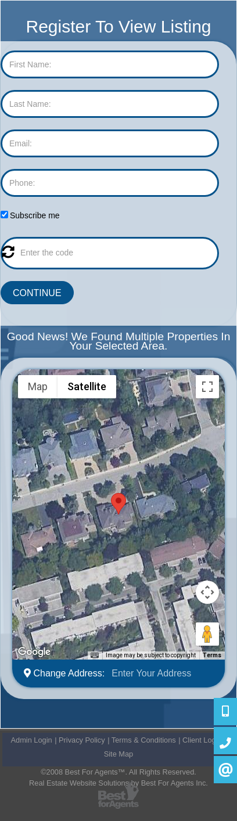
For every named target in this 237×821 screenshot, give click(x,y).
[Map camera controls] (207, 592)
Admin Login (31, 740)
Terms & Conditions (144, 740)
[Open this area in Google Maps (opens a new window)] (34, 652)
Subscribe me (35, 215)
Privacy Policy (82, 740)
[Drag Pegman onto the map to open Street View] (207, 634)
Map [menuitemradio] (38, 386)
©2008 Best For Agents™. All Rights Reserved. (118, 772)
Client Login (202, 740)
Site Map (119, 754)
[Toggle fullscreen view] (207, 386)
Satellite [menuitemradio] (86, 386)
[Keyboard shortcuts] (95, 655)
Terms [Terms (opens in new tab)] (212, 655)
